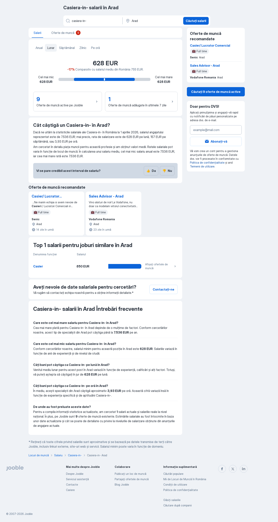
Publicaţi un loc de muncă (130, 473)
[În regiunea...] (152, 20)
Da (151, 170)
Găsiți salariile (172, 500)
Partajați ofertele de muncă (132, 479)
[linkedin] (243, 469)
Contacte (72, 484)
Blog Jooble (122, 484)
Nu (167, 170)
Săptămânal (67, 48)
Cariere (70, 490)
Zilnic (82, 48)
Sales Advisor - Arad (106, 196)
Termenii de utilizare (202, 166)
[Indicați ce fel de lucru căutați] (92, 20)
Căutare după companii (177, 505)
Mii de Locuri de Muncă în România (184, 479)
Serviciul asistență (77, 479)
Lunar (50, 48)
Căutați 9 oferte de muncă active (216, 92)
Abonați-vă (215, 141)
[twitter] (233, 469)
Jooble (29, 513)
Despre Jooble (74, 473)
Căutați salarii (196, 21)
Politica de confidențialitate (207, 162)
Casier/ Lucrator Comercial (45, 196)
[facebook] (222, 469)
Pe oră (95, 48)
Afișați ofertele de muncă (161, 266)
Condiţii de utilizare (175, 484)
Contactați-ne (163, 289)
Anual (39, 48)
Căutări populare (173, 473)
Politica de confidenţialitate (180, 490)
